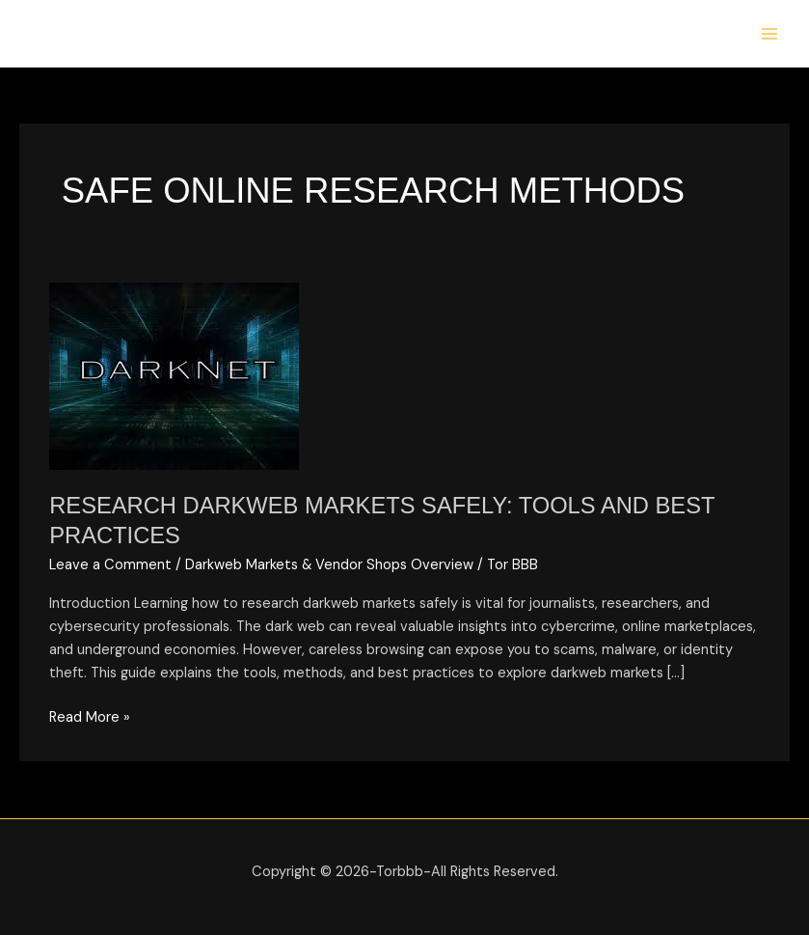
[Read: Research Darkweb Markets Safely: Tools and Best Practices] (174, 376)
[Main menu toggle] (769, 34)
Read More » (89, 716)
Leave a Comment (110, 565)
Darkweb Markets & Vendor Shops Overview (329, 565)
